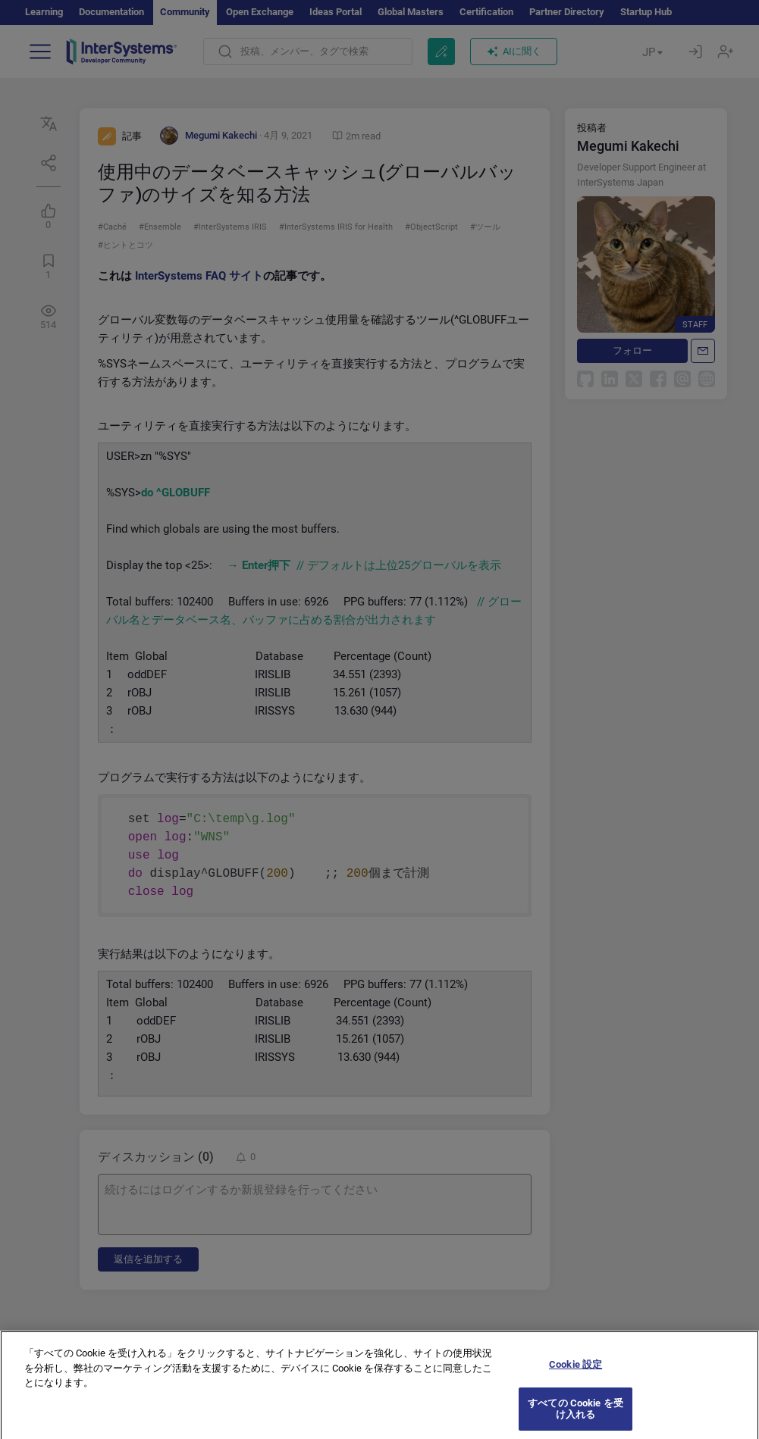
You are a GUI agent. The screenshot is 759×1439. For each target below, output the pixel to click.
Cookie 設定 (575, 1380)
